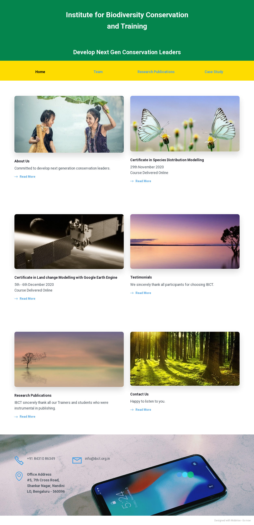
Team (98, 72)
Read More (27, 176)
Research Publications (156, 72)
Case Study (214, 72)
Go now (246, 520)
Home (40, 72)
